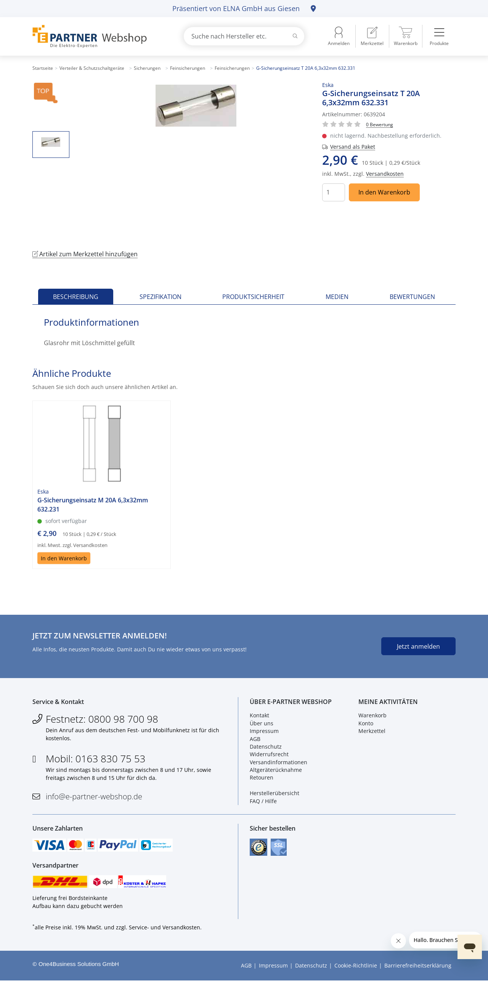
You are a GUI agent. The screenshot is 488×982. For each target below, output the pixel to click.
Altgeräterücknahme (276, 770)
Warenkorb (372, 716)
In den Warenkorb (384, 192)
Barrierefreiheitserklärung (417, 967)
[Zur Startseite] (99, 36)
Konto (365, 723)
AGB (255, 739)
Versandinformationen (278, 762)
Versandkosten (385, 173)
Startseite (42, 68)
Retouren (261, 778)
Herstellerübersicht (274, 793)
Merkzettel (371, 731)
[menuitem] (372, 36)
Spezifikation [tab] (160, 297)
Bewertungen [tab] (412, 297)
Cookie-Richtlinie (355, 967)
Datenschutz (266, 747)
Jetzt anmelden (418, 646)
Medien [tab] (337, 297)
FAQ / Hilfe (263, 801)
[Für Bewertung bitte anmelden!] (379, 124)
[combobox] (244, 36)
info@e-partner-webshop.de (94, 797)
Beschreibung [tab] (75, 297)
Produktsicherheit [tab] (253, 297)
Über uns (261, 723)
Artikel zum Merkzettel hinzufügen (85, 254)
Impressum (264, 731)
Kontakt (259, 716)
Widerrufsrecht (269, 755)
